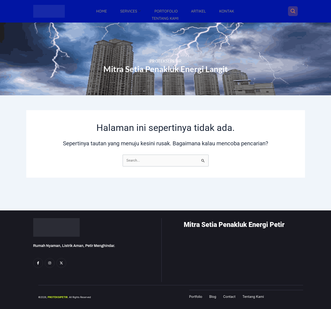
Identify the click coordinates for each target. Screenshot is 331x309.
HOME (91, 11)
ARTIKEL (176, 11)
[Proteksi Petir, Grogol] (239, 257)
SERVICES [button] (116, 11)
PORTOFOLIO (148, 11)
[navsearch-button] (293, 11)
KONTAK (200, 11)
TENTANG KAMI (230, 11)
